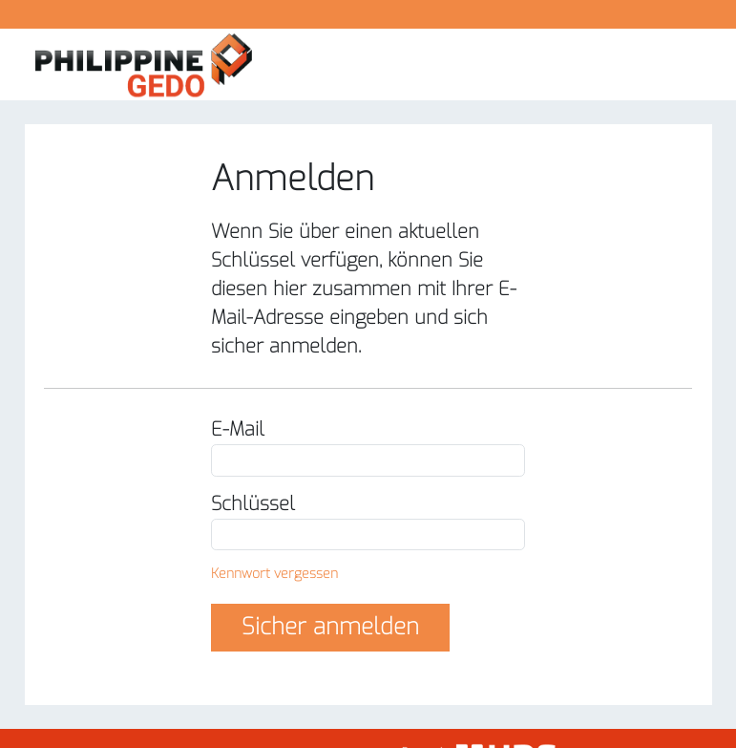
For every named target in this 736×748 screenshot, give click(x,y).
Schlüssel (253, 504)
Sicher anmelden (330, 626)
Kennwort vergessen (274, 574)
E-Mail (237, 429)
